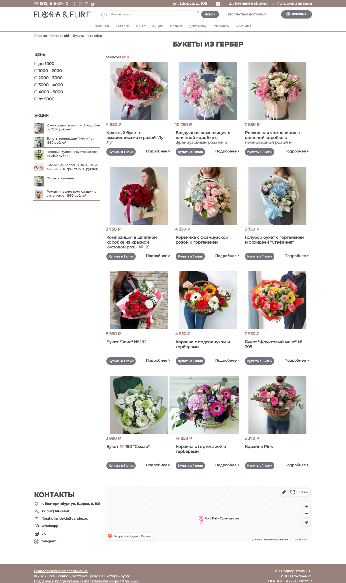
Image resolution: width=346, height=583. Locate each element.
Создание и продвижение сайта (61, 576)
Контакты (221, 26)
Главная (102, 26)
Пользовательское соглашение (61, 566)
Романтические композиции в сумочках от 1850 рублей (71, 193)
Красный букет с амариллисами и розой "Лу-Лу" (133, 137)
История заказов (292, 3)
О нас (141, 26)
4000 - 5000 (48, 92)
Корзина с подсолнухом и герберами (205, 342)
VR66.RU (132, 576)
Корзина (244, 26)
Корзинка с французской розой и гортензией (204, 238)
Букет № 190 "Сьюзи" (130, 442)
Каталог (122, 26)
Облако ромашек (61, 178)
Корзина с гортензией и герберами (203, 445)
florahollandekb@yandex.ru (64, 514)
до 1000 (44, 63)
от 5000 (44, 99)
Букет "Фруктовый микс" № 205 (273, 342)
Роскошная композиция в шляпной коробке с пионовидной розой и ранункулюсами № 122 (275, 138)
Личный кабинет (248, 3)
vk (43, 528)
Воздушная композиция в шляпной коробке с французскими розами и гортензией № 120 (205, 138)
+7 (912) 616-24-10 (51, 3)
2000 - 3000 (48, 77)
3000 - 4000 (48, 85)
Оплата (176, 26)
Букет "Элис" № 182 (129, 339)
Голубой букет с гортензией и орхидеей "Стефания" (272, 241)
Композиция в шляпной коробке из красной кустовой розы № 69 (134, 241)
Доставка (197, 26)
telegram (48, 536)
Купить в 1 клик (123, 152)
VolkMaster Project (105, 576)
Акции (158, 26)
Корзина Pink (262, 442)
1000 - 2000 (48, 70)
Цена (125, 56)
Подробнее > (155, 151)
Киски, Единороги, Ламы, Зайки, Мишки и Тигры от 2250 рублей (73, 167)
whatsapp (49, 521)
